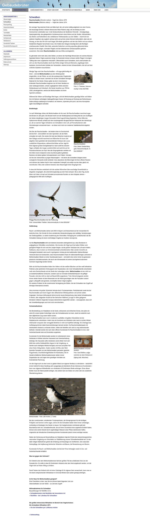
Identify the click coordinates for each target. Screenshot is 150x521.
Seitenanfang (34, 515)
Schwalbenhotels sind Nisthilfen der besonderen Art (47, 493)
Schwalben (7, 22)
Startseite (6, 10)
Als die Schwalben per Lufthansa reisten (44, 507)
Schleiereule (7, 38)
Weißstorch (7, 41)
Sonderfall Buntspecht (10, 46)
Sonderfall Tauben (9, 43)
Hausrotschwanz (9, 27)
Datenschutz (7, 62)
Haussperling (8, 24)
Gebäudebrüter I (20, 10)
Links (106, 10)
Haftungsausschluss (10, 59)
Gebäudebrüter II (36, 10)
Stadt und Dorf (53, 10)
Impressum (7, 56)
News (88, 10)
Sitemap (6, 65)
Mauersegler (7, 19)
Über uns (97, 10)
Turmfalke (7, 33)
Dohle (5, 30)
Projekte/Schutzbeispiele (72, 10)
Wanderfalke (7, 35)
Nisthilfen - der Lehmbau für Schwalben (43, 495)
